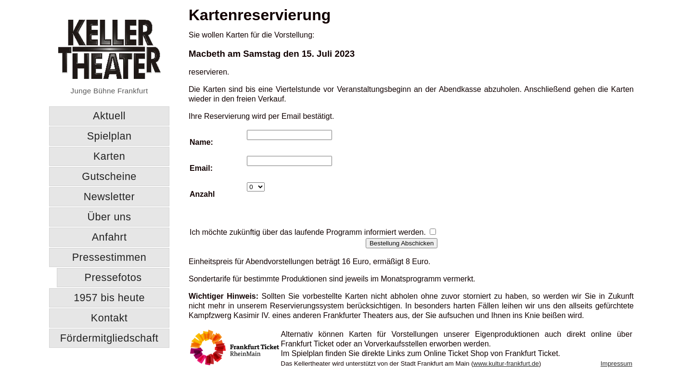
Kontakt (109, 318)
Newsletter (109, 197)
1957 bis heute (109, 298)
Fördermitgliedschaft (109, 338)
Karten (109, 156)
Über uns (109, 217)
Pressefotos (113, 277)
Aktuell (109, 116)
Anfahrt (109, 237)
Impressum (616, 363)
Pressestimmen (109, 257)
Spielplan (109, 136)
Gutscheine (109, 176)
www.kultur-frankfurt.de (506, 363)
